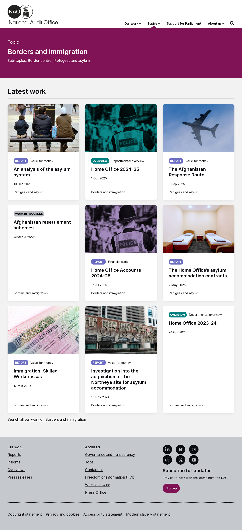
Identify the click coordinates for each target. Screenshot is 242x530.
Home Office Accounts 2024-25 (116, 273)
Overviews (16, 470)
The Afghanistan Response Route (187, 172)
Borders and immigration (108, 192)
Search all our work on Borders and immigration (47, 419)
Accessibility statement (102, 514)
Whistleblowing (97, 485)
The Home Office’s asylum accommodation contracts (198, 273)
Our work (15, 447)
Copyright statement (25, 514)
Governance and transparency (110, 454)
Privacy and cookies (63, 514)
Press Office (95, 492)
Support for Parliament (184, 23)
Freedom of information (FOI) (109, 477)
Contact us (94, 470)
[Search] (232, 23)
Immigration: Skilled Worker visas (36, 373)
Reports (14, 454)
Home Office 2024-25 (115, 169)
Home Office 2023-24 (193, 323)
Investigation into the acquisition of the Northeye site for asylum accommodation (118, 379)
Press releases (20, 477)
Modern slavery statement (148, 514)
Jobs (89, 462)
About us (92, 447)
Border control (40, 60)
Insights (14, 462)
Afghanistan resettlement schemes (42, 224)
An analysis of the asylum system (42, 172)
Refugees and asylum (72, 60)
